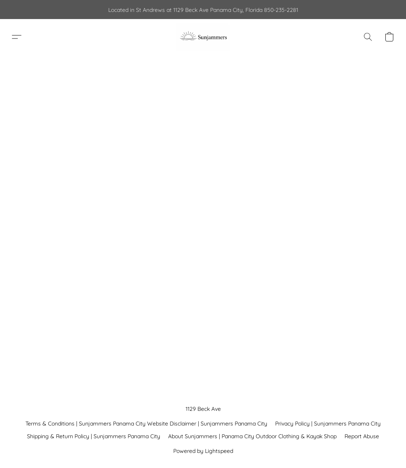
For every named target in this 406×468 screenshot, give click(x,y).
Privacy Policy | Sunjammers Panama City (328, 423)
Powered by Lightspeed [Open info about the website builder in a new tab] (203, 451)
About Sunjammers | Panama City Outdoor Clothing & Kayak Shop (252, 436)
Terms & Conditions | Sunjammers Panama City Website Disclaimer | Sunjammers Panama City (146, 423)
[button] (202, 37)
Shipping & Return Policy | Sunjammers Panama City (93, 436)
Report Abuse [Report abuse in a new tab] (362, 436)
